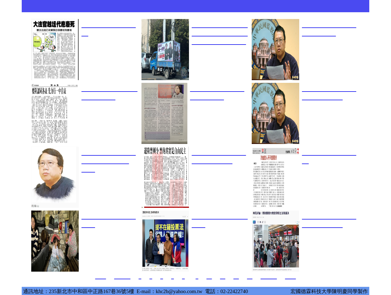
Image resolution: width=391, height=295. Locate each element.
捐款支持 (342, 6)
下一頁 (269, 277)
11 (222, 277)
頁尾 (290, 277)
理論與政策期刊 (146, 7)
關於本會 (81, 6)
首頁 (49, 6)
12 (236, 277)
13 (250, 277)
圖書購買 (309, 6)
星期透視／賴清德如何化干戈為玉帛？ (108, 161)
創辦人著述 (114, 6)
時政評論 (277, 6)
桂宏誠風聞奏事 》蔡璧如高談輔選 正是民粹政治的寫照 (220, 33)
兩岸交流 (179, 6)
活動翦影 (244, 6)
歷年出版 (212, 6)
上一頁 (122, 277)
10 (209, 277)
